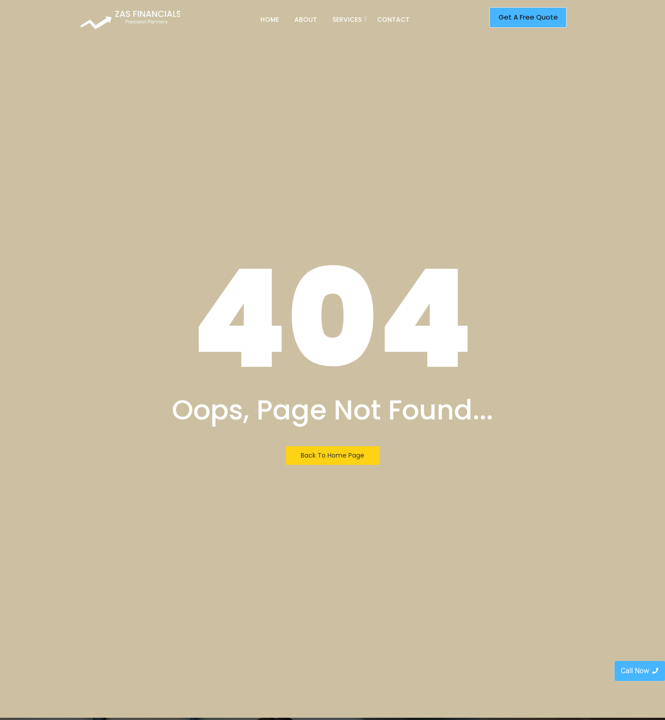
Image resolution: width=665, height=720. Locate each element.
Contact (393, 19)
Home (269, 19)
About (305, 19)
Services (348, 19)
